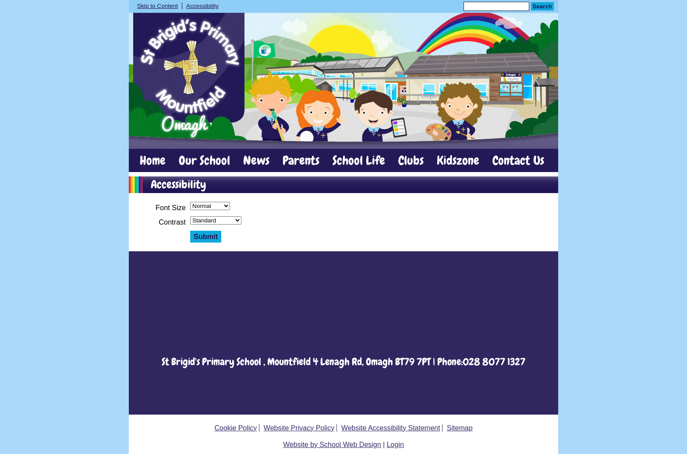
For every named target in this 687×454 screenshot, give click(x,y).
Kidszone (458, 160)
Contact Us (518, 160)
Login (395, 444)
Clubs (411, 160)
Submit (206, 236)
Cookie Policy (235, 428)
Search (542, 6)
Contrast (172, 222)
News (256, 160)
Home (153, 160)
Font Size (171, 207)
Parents (301, 160)
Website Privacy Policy (299, 428)
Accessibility (202, 6)
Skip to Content (157, 6)
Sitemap (460, 428)
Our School (204, 160)
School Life (359, 160)
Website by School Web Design (332, 444)
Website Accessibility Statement (390, 428)
